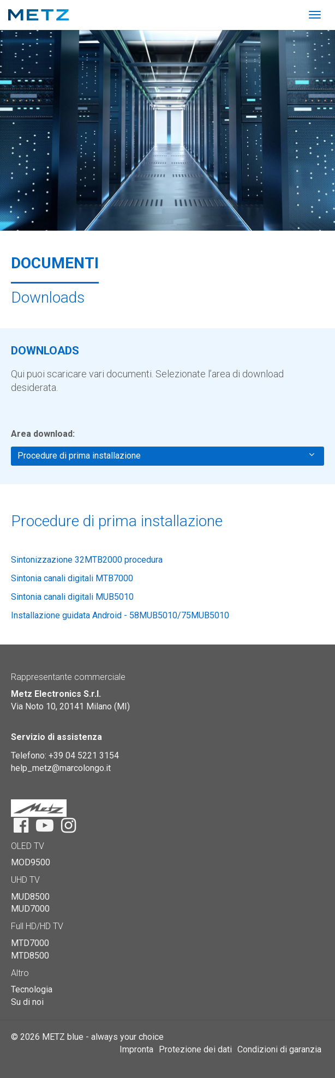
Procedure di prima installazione (165, 455)
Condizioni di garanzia (279, 1049)
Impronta (136, 1049)
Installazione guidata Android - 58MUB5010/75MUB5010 (120, 615)
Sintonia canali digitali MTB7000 (72, 578)
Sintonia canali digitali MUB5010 (72, 597)
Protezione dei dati (195, 1049)
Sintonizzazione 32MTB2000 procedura (87, 560)
